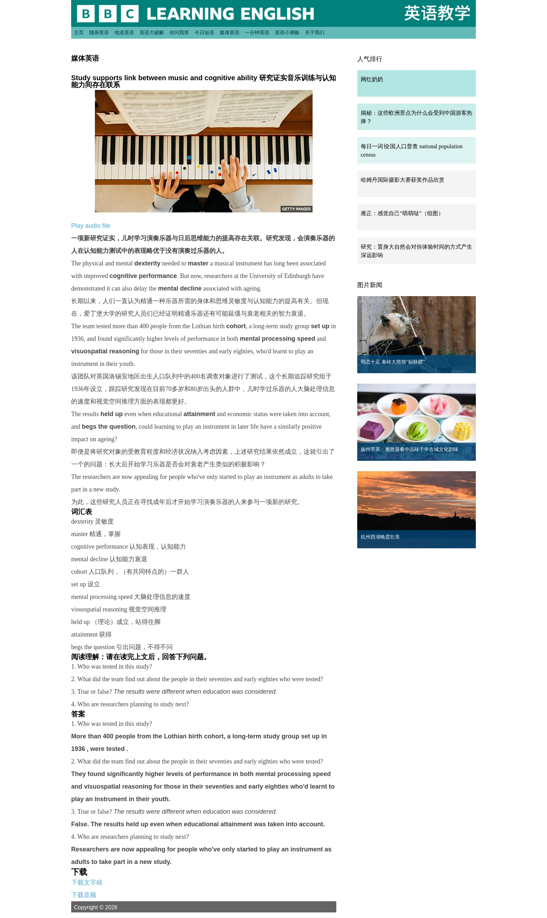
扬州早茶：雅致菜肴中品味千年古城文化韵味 (409, 449)
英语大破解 (152, 32)
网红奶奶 (372, 79)
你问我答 (179, 32)
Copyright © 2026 (104, 907)
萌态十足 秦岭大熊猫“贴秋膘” (393, 361)
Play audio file (90, 225)
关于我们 (314, 32)
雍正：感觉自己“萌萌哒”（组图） (402, 213)
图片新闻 (369, 284)
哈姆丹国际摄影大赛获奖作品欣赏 (402, 180)
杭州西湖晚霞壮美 (380, 537)
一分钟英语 (257, 32)
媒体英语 (229, 32)
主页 (79, 32)
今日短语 (204, 32)
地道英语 (124, 32)
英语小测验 (287, 32)
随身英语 (99, 32)
